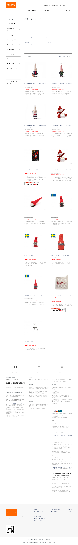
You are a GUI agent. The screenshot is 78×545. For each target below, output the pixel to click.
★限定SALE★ (11, 23)
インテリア (10, 35)
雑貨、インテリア (13, 13)
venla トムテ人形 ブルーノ (30, 215)
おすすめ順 (58, 56)
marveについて (47, 5)
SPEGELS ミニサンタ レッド (30, 255)
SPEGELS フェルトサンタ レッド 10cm (33, 295)
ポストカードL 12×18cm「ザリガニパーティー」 (34, 169)
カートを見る (68, 511)
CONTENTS (46, 10)
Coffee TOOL (10, 49)
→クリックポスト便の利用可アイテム (14, 403)
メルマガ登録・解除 (55, 509)
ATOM (55, 511)
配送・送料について (38, 511)
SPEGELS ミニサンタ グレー (57, 215)
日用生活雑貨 (10, 63)
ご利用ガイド (55, 5)
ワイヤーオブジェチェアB (29, 341)
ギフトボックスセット (12, 69)
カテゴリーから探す (32, 10)
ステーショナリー (12, 59)
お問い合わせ (68, 514)
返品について (37, 514)
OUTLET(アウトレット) (12, 76)
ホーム (7, 13)
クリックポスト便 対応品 (12, 82)
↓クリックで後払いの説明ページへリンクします (62, 435)
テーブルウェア (11, 40)
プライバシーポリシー (39, 520)
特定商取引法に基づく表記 (39, 518)
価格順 (64, 56)
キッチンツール (11, 44)
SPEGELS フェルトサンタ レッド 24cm (60, 255)
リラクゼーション (12, 54)
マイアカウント (63, 5)
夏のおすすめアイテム (12, 29)
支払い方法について (38, 516)
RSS (52, 511)
